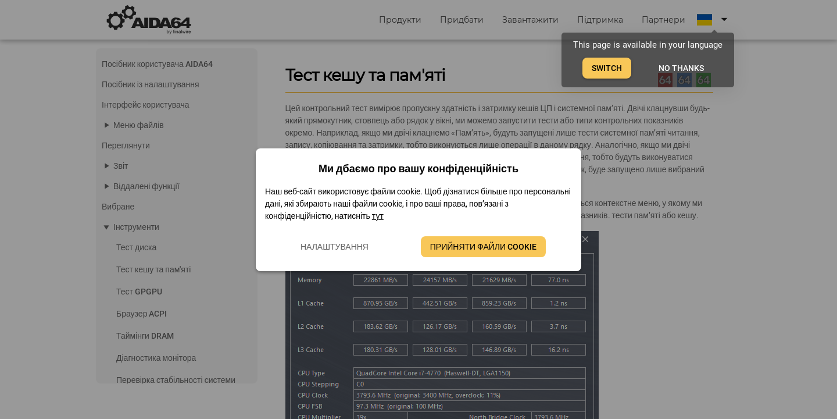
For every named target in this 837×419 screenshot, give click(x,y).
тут (378, 216)
